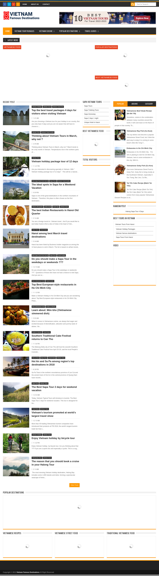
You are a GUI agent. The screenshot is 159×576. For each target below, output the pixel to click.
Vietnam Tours (47, 106)
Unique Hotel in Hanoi (92, 122)
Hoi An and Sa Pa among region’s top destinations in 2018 (53, 363)
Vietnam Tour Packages (24, 31)
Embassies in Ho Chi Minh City (139, 148)
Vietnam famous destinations (126, 233)
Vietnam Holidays (37, 106)
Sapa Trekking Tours (91, 110)
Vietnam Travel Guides (48, 132)
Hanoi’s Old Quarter (37, 206)
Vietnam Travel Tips (58, 106)
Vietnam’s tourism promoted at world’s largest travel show (54, 414)
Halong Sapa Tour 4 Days (135, 211)
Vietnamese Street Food (66, 533)
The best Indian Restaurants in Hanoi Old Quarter (55, 212)
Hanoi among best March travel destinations (49, 235)
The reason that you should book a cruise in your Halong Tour (55, 463)
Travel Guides (90, 31)
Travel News (43, 229)
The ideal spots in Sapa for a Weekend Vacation (53, 186)
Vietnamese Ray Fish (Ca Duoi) (139, 131)
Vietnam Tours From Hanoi (124, 224)
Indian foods (48, 206)
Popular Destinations (68, 31)
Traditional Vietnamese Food (121, 533)
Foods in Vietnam (50, 306)
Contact (46, 4)
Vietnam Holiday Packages (134, 229)
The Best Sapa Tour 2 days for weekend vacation (54, 389)
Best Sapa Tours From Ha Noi (40, 181)
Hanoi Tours (35, 229)
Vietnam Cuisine (45, 31)
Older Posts (74, 485)
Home (25, 4)
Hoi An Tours (35, 357)
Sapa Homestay (90, 114)
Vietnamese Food (12, 47)
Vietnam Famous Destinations (28, 572)
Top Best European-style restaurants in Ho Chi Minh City (54, 286)
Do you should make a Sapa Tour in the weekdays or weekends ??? (54, 261)
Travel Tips (56, 206)
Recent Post (9, 102)
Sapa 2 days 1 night (91, 118)
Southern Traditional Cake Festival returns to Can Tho (51, 337)
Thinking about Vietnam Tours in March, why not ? (54, 138)
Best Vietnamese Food (106, 77)
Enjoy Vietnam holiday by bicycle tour (53, 438)
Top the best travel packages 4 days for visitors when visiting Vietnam (54, 112)
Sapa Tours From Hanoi (124, 237)
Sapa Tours (53, 181)
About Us (35, 4)
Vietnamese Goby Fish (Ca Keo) (140, 166)
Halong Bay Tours (37, 457)
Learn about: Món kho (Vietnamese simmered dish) (51, 312)
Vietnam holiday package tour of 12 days (55, 161)
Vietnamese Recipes (12, 533)
